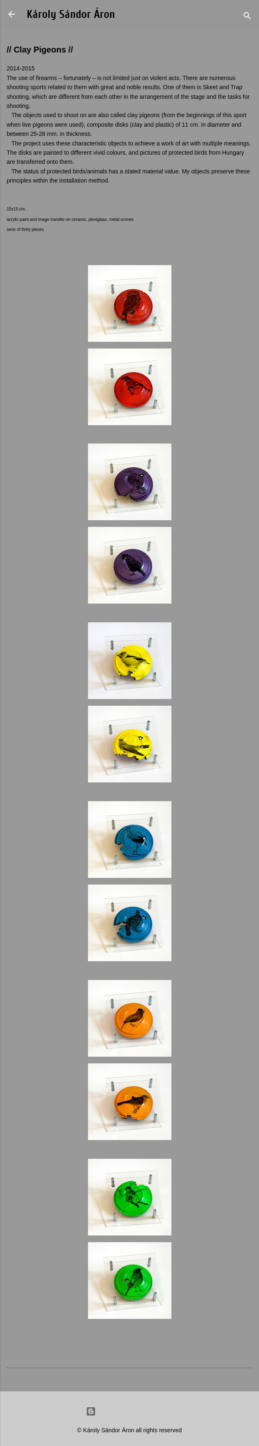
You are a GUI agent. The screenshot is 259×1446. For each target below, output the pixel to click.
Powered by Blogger (130, 1411)
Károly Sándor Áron (71, 14)
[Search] (247, 17)
